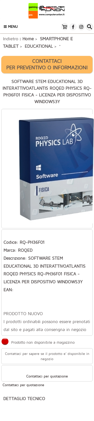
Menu (11, 26)
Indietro (10, 38)
